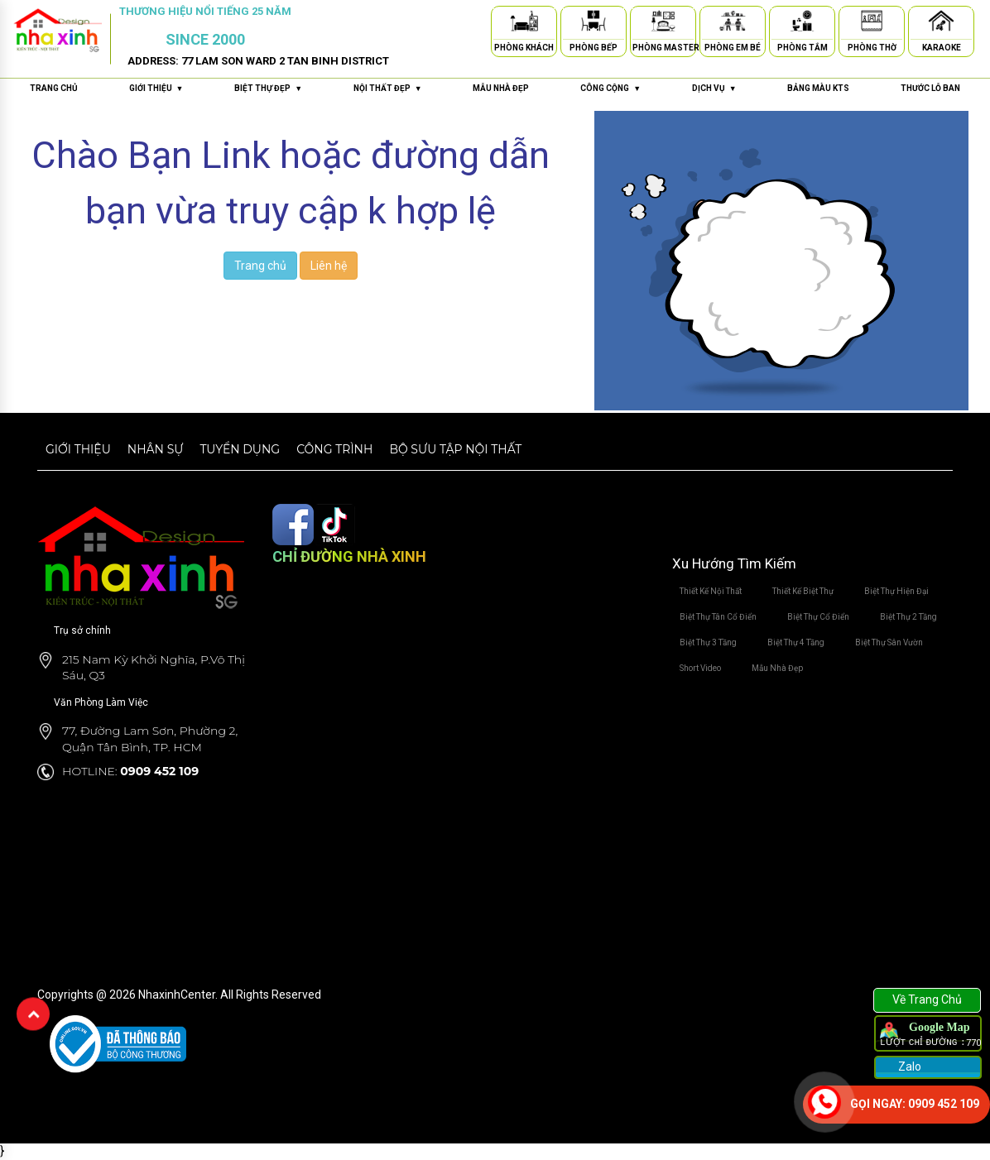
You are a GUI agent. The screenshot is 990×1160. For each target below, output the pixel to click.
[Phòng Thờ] (871, 23)
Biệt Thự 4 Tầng (795, 642)
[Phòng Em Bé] (732, 23)
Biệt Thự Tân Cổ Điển (718, 616)
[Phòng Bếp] (593, 23)
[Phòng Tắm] (802, 23)
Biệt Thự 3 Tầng (708, 642)
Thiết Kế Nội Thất (711, 591)
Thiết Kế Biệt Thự (803, 591)
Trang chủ (54, 88)
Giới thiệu (78, 449)
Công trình (334, 449)
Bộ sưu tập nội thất (455, 449)
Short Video (700, 668)
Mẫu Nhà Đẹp (777, 668)
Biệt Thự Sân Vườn (889, 642)
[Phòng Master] (663, 23)
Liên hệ (328, 265)
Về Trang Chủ (927, 999)
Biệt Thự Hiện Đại (896, 591)
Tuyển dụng (239, 449)
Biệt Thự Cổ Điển (818, 616)
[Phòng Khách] (524, 23)
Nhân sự (155, 449)
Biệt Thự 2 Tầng (908, 616)
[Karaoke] (941, 23)
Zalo (908, 1066)
